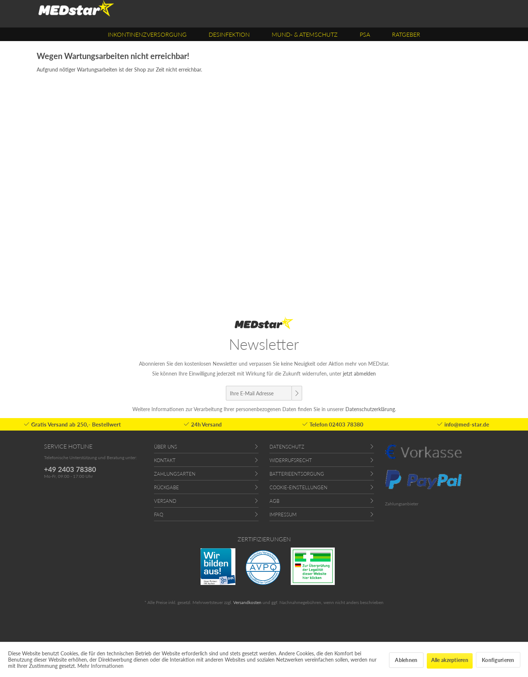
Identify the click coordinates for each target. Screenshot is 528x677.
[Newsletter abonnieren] (297, 393)
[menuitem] (147, 34)
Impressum (283, 514)
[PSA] (365, 34)
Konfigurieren (498, 660)
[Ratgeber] (406, 34)
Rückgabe (166, 487)
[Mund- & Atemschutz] (305, 34)
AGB (274, 501)
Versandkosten (247, 602)
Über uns (165, 447)
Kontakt (165, 460)
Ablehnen (406, 660)
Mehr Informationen (100, 666)
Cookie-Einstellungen (298, 487)
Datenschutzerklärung (370, 409)
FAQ (158, 514)
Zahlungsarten (174, 474)
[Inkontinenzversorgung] (147, 34)
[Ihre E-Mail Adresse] (259, 393)
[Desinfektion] (229, 34)
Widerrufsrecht (291, 460)
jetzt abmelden (359, 373)
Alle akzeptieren (449, 660)
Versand (165, 501)
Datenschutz (287, 447)
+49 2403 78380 (70, 469)
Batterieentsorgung (297, 474)
